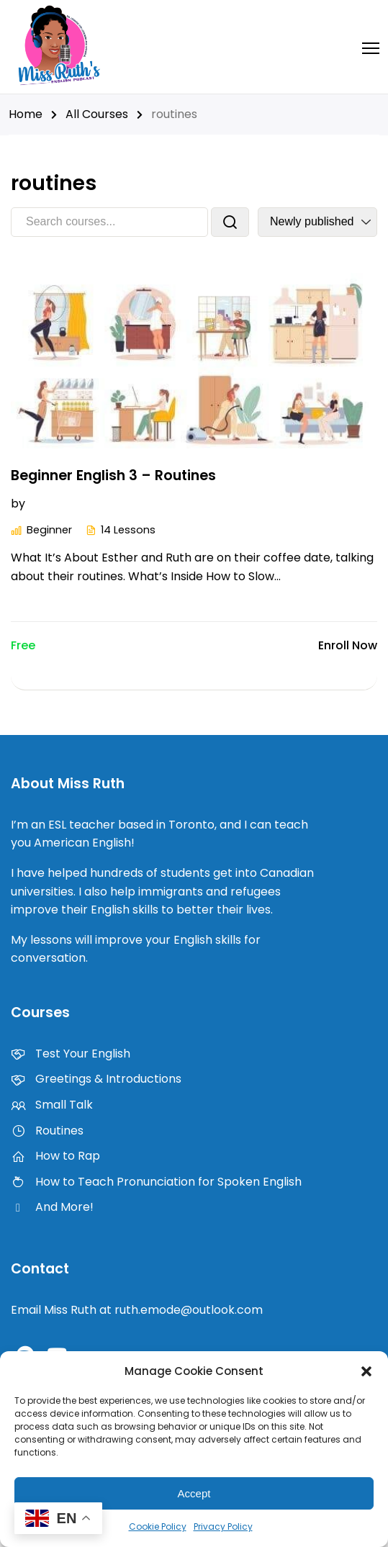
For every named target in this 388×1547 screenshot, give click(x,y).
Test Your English (70, 1053)
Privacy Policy (223, 1526)
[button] (366, 1371)
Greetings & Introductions (96, 1078)
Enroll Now (347, 645)
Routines (47, 1130)
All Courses (97, 114)
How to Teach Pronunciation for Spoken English (156, 1181)
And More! (52, 1207)
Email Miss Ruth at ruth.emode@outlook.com (137, 1310)
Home (25, 114)
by (18, 503)
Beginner (53, 503)
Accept (194, 1493)
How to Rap (55, 1155)
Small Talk (52, 1104)
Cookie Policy (157, 1526)
